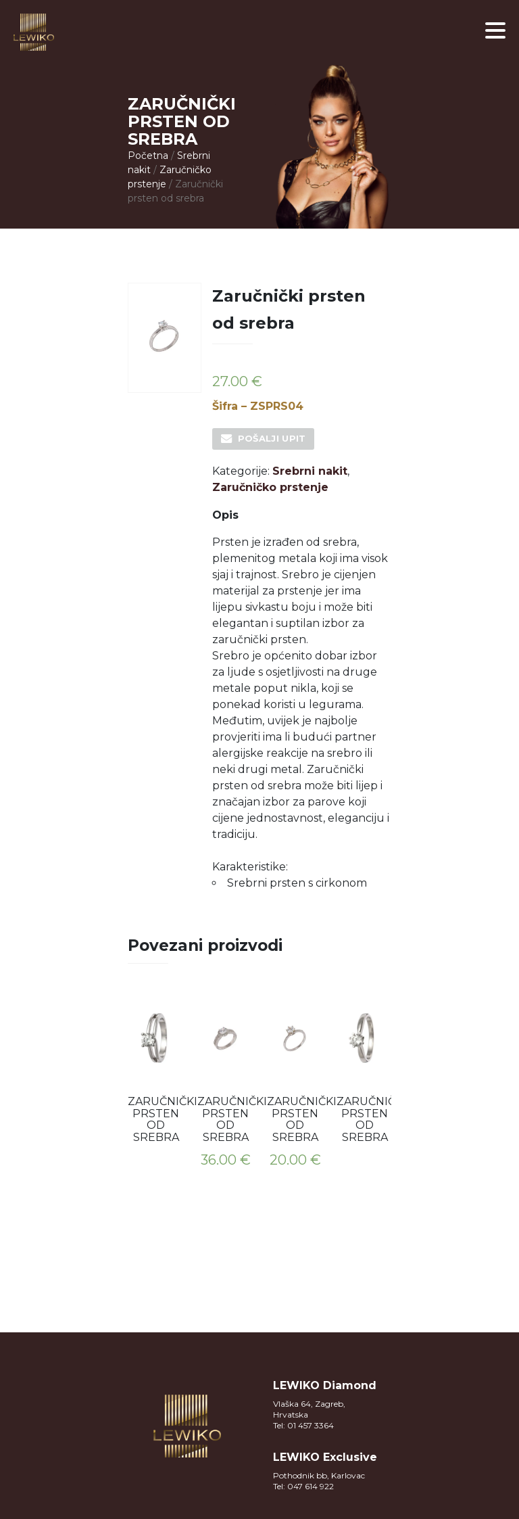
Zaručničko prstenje (270, 487)
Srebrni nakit (309, 471)
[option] (156, 1070)
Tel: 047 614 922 (303, 1486)
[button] (495, 30)
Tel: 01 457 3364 (303, 1425)
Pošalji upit (272, 438)
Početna (148, 155)
